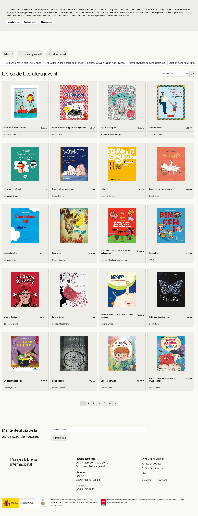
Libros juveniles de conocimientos (147, 62)
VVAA (151, 260)
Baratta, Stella (106, 387)
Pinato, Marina (58, 196)
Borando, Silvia (10, 260)
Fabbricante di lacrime (159, 317)
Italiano (8, 54)
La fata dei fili (58, 317)
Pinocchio (153, 253)
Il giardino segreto (108, 127)
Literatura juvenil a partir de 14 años (106, 62)
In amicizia (56, 253)
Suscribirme (59, 437)
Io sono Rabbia (10, 317)
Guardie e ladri (155, 127)
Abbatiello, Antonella (12, 134)
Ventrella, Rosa (58, 387)
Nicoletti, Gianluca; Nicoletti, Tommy (116, 260)
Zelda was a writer (11, 324)
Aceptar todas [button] (13, 22)
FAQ (144, 473)
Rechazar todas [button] (30, 22)
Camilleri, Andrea (156, 134)
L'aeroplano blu (10, 253)
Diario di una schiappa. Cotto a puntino (69, 127)
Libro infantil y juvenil (31, 54)
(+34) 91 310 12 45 (85, 489)
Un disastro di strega (13, 381)
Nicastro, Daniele (108, 196)
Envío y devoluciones (153, 458)
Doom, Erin (154, 324)
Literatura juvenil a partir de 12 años (64, 62)
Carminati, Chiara (11, 196)
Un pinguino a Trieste (13, 189)
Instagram (147, 480)
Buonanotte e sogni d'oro (63, 189)
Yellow (103, 189)
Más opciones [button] (46, 22)
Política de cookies (151, 463)
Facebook (162, 480)
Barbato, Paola (10, 387)
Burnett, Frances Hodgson (112, 134)
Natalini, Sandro (58, 260)
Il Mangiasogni (58, 381)
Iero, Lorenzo (154, 387)
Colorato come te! (108, 381)
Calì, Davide (154, 196)
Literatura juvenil (58, 54)
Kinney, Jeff (57, 134)
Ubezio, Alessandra (60, 324)
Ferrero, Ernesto (108, 324)
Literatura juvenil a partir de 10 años (22, 62)
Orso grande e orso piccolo (161, 189)
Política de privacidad (153, 468)
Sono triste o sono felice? (15, 127)
